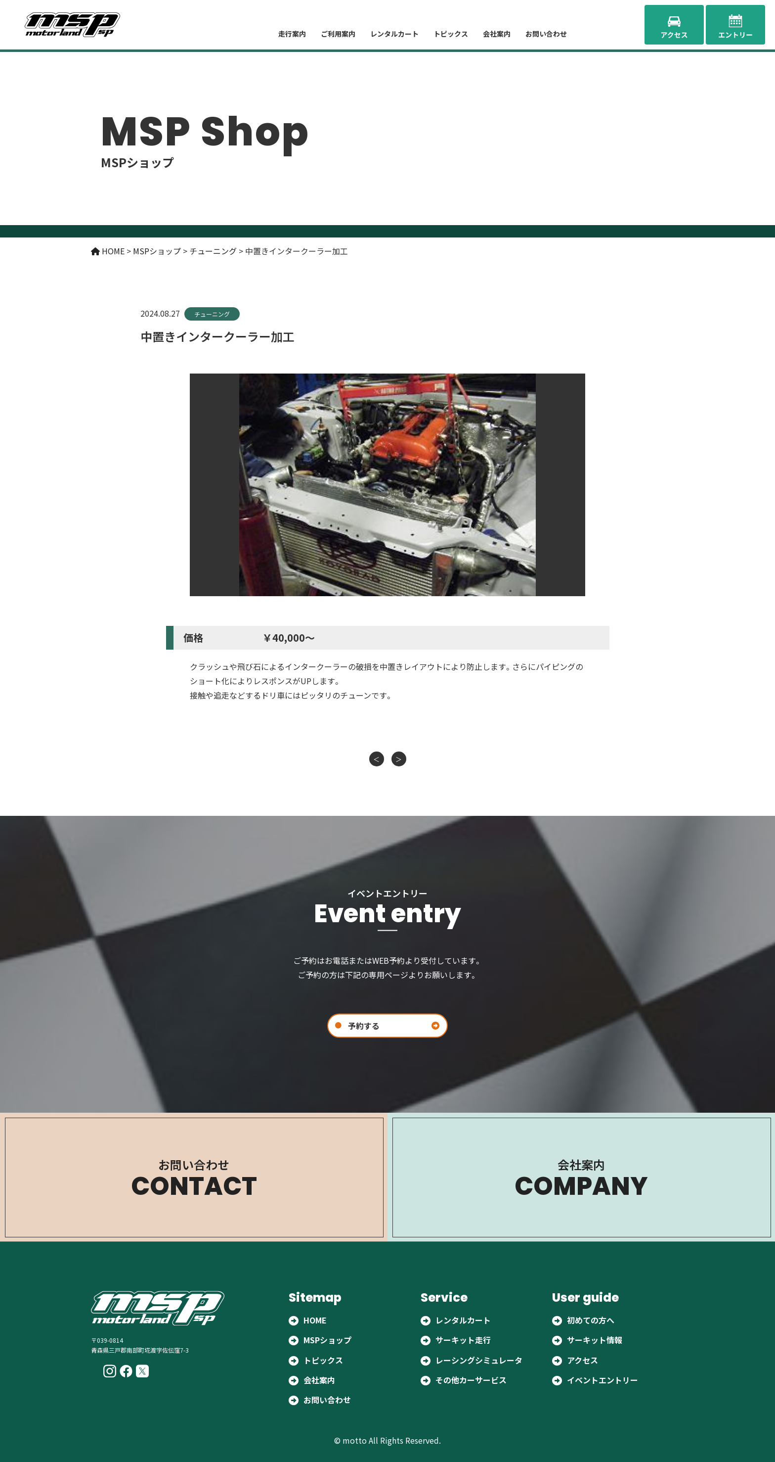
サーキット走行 (463, 1340)
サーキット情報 (594, 1340)
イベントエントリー (602, 1380)
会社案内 (497, 33)
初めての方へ (590, 1320)
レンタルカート (394, 33)
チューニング (212, 314)
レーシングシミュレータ (478, 1360)
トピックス (450, 33)
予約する (364, 1025)
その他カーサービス (471, 1380)
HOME (315, 1320)
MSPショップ (327, 1340)
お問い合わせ (546, 33)
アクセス (582, 1360)
